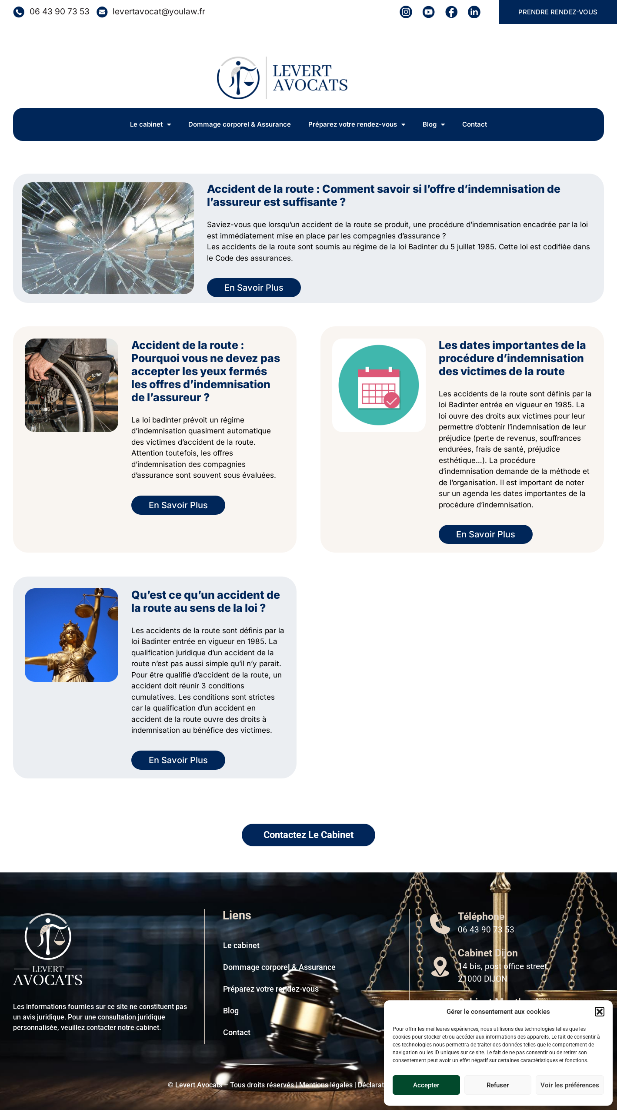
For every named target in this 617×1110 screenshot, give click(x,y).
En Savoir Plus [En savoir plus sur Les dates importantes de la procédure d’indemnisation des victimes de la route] (485, 534)
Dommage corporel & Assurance (239, 124)
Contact (474, 124)
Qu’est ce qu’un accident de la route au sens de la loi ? (205, 601)
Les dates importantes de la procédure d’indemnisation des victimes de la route (512, 358)
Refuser (498, 1085)
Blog (434, 124)
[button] (599, 1011)
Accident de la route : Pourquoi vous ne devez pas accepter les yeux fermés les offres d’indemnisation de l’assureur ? (205, 371)
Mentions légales (326, 1085)
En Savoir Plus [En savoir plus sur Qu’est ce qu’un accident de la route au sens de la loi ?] (178, 760)
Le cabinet (150, 124)
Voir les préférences (569, 1085)
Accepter (426, 1085)
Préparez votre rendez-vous (356, 124)
